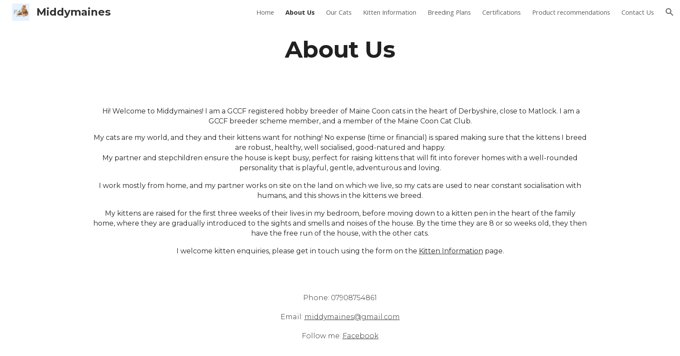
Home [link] (265, 12)
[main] (340, 49)
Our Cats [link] (339, 12)
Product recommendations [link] (571, 12)
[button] (669, 12)
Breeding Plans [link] (449, 12)
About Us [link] (300, 12)
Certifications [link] (501, 12)
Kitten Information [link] (389, 12)
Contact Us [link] (637, 12)
